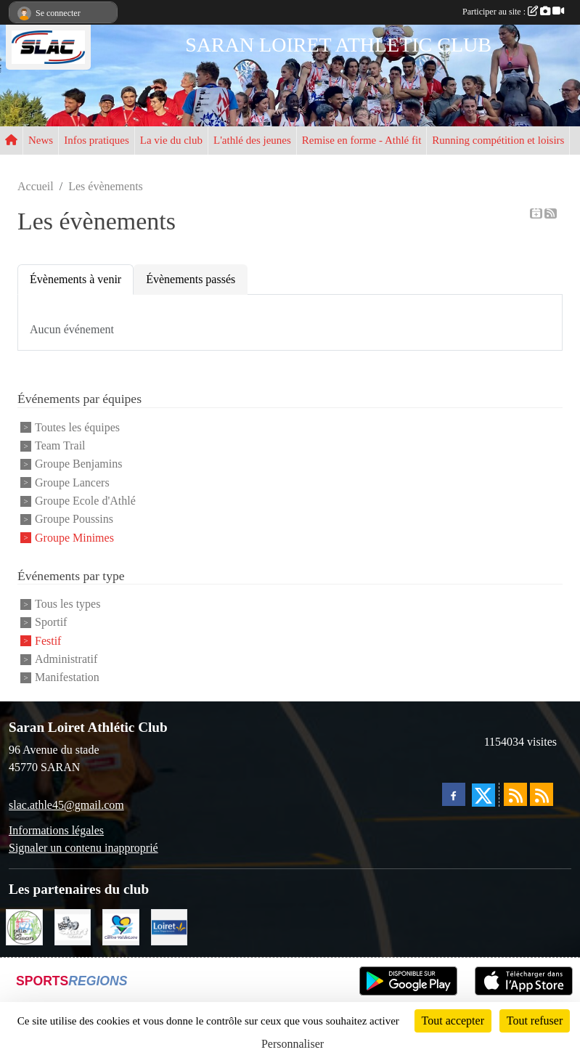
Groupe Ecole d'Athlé (85, 500)
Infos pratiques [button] (96, 140)
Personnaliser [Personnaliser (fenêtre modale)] (292, 1044)
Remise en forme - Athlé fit (362, 140)
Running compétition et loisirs (498, 140)
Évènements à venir (75, 279)
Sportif (51, 622)
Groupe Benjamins (78, 464)
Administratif (66, 659)
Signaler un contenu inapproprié (83, 848)
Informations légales (56, 830)
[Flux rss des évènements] (541, 794)
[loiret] (169, 926)
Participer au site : (513, 12)
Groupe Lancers (72, 482)
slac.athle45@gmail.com (66, 805)
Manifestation (67, 678)
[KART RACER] (72, 926)
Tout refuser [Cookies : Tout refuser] (535, 1020)
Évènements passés (190, 279)
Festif (48, 641)
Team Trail (60, 445)
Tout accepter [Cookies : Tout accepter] (453, 1020)
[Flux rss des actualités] (515, 794)
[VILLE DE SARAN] (24, 926)
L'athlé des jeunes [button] (252, 140)
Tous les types (67, 604)
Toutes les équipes (77, 427)
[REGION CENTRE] (120, 926)
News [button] (40, 140)
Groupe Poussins (74, 519)
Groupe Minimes (74, 538)
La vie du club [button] (171, 140)
